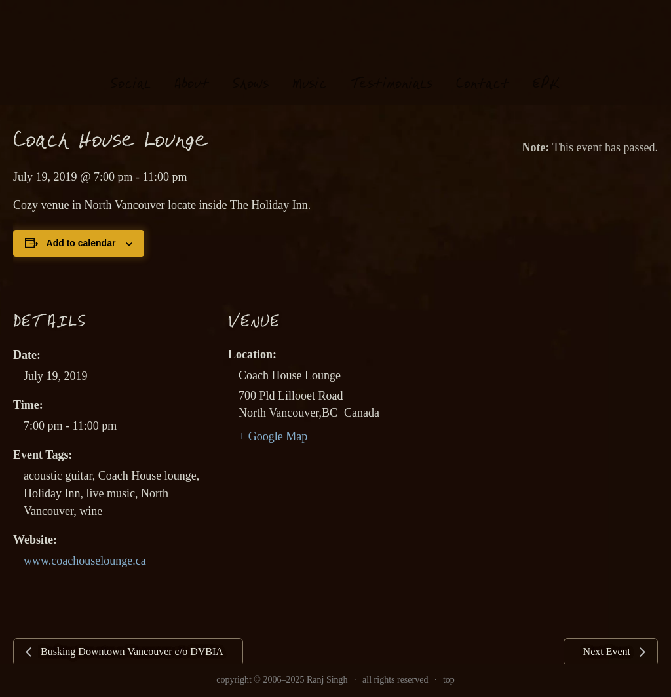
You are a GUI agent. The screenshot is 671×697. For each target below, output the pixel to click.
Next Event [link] (608, 651)
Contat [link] (482, 72)
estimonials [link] (391, 72)
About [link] (191, 72)
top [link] (449, 680)
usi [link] (309, 72)
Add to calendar (81, 243)
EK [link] (546, 71)
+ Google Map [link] (273, 436)
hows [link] (251, 72)
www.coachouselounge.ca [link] (85, 560)
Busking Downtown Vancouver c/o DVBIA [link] (130, 651)
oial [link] (131, 72)
